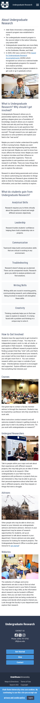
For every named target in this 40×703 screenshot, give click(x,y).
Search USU (14, 685)
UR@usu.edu (20, 641)
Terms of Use (26, 682)
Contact (20, 662)
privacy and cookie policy (14, 698)
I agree (30, 698)
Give (20, 657)
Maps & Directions (12, 682)
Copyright (24, 685)
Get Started (20, 652)
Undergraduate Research (22, 5)
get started (15, 546)
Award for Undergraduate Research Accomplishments (21, 55)
